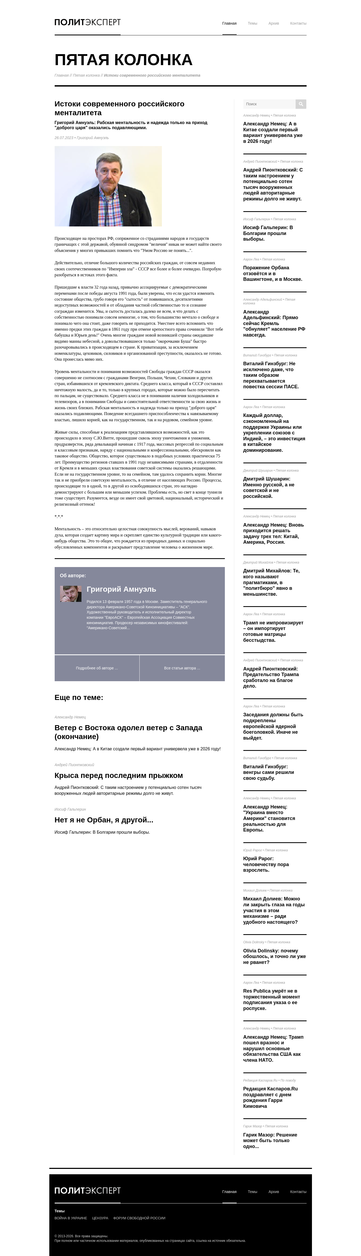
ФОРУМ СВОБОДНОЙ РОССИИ (139, 1218)
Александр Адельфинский (262, 299)
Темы (252, 23)
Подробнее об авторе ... (97, 668)
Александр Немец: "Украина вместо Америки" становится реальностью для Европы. (269, 818)
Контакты (298, 23)
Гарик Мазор (252, 1126)
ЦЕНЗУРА (100, 1218)
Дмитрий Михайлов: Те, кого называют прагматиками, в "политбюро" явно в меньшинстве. (271, 582)
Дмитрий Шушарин (258, 470)
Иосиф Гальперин (70, 809)
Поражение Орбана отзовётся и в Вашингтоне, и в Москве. (273, 273)
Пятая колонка (86, 75)
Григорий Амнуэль (93, 138)
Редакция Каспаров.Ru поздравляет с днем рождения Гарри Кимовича (270, 1097)
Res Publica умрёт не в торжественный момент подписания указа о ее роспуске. (271, 999)
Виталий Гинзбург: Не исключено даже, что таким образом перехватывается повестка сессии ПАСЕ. (271, 375)
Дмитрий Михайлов (258, 562)
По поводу (288, 1080)
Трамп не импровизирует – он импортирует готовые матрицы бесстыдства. (273, 631)
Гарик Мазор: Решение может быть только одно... (270, 1140)
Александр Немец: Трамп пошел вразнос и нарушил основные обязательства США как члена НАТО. (273, 1048)
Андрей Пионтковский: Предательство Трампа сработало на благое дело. (271, 677)
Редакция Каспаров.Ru (260, 1080)
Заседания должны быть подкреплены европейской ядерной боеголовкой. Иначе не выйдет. (273, 726)
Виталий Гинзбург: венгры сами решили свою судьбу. (268, 772)
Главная (229, 23)
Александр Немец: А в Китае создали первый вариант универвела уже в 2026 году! (138, 749)
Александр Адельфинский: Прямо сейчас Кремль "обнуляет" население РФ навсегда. (274, 323)
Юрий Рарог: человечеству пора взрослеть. (266, 864)
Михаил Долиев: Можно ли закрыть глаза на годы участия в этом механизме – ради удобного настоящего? (274, 910)
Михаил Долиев (255, 890)
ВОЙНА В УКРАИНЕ (71, 1218)
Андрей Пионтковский (74, 765)
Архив (274, 23)
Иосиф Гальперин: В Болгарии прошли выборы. (102, 832)
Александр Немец (70, 717)
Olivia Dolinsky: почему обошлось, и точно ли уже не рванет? (274, 956)
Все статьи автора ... (182, 668)
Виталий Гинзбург (257, 355)
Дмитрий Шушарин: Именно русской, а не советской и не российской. (269, 487)
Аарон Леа (251, 259)
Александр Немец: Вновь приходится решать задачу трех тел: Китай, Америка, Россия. (273, 533)
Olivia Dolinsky (254, 942)
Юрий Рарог (252, 850)
